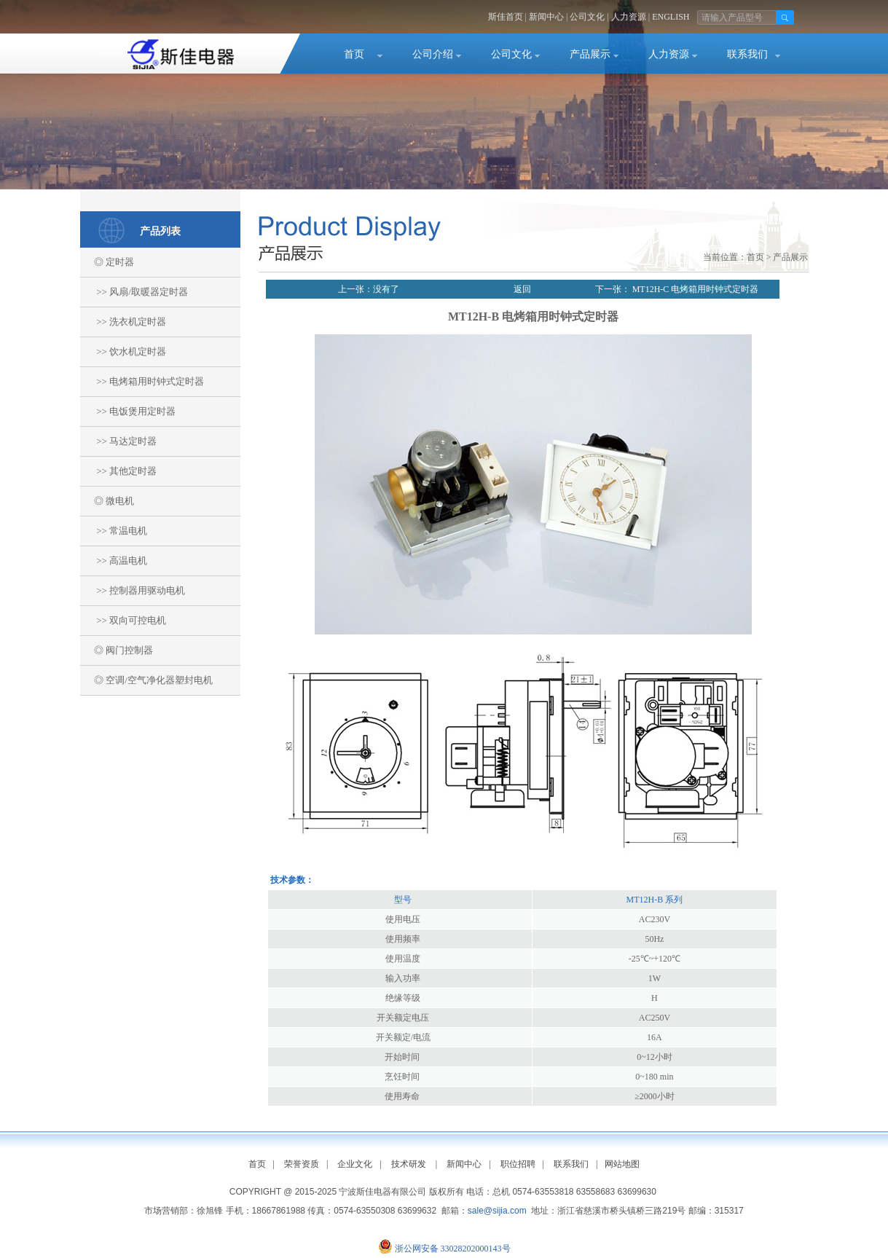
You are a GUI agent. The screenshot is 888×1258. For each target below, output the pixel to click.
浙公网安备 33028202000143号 (453, 1248)
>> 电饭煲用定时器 (128, 411)
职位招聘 (517, 1164)
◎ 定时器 (107, 261)
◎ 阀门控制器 (117, 650)
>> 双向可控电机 (123, 620)
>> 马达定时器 (118, 441)
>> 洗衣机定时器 (123, 321)
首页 (354, 54)
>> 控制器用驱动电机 (133, 590)
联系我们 (747, 54)
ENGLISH (670, 17)
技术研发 (408, 1164)
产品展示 (590, 54)
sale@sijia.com (497, 1211)
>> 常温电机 (114, 530)
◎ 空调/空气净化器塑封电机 (146, 680)
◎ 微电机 (107, 500)
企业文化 (354, 1164)
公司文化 (587, 17)
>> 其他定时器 (118, 470)
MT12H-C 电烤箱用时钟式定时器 (694, 289)
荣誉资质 (301, 1164)
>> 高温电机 (114, 560)
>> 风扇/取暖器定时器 (134, 291)
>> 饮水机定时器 (123, 351)
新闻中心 (546, 17)
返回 (522, 289)
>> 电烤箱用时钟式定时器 (142, 381)
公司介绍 (432, 54)
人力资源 (628, 17)
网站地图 (622, 1164)
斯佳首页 (505, 17)
